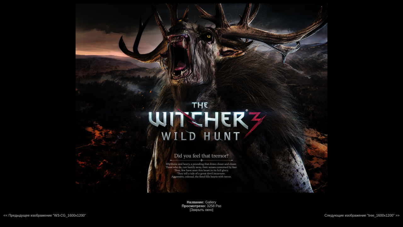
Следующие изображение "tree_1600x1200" (359, 215)
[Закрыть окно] (201, 210)
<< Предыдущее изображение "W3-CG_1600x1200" (44, 215)
